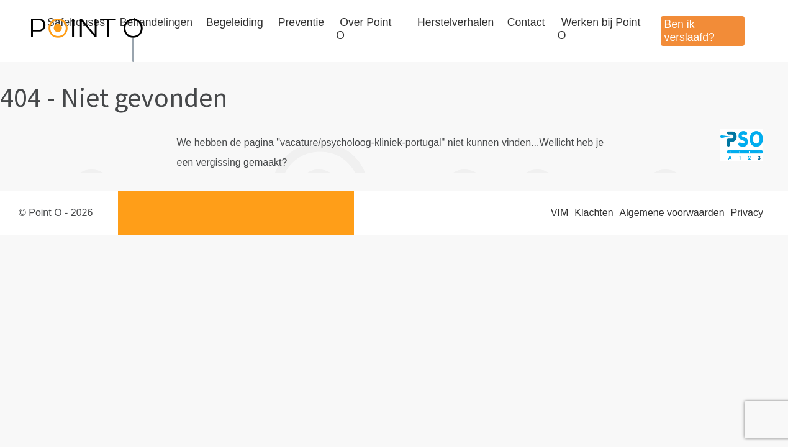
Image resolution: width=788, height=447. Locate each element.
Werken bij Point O (599, 29)
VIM (559, 212)
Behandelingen (156, 22)
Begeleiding (234, 22)
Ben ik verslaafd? (689, 30)
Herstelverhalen (455, 22)
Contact (526, 22)
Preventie (301, 22)
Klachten (593, 212)
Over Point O (363, 29)
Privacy (747, 212)
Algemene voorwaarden (672, 212)
